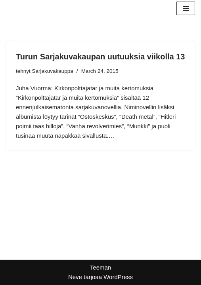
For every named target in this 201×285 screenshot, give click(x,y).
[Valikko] (185, 8)
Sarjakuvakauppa (52, 71)
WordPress (118, 277)
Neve (75, 277)
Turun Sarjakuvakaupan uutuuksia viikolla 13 (100, 56)
